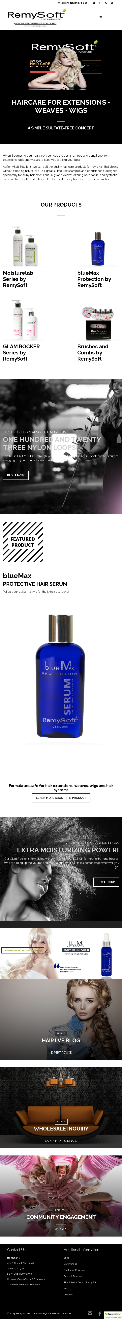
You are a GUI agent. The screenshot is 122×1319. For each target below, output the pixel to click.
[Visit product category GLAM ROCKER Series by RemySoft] (24, 332)
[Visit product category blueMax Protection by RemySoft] (98, 258)
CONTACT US (92, 71)
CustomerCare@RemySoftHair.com (26, 1279)
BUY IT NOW (15, 475)
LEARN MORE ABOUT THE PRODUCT (61, 797)
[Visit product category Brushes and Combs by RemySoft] (98, 332)
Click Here (34, 1284)
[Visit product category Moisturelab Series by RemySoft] (24, 258)
